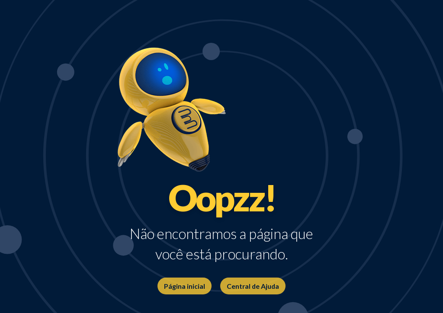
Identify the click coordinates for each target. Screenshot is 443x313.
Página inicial (184, 286)
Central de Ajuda (253, 286)
